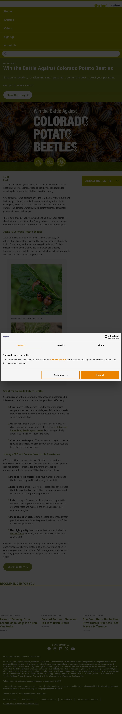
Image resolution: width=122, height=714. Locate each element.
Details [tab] (61, 345)
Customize (61, 374)
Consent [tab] (21, 345)
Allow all (100, 374)
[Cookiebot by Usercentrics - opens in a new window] (107, 337)
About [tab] (101, 345)
